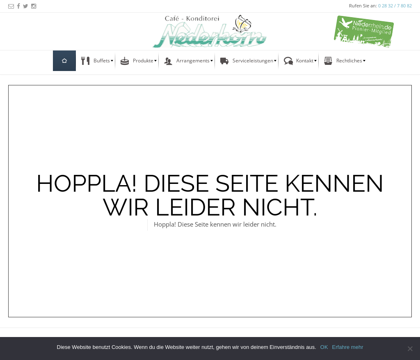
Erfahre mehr (347, 347)
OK (324, 347)
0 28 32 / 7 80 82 (395, 5)
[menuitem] (64, 60)
